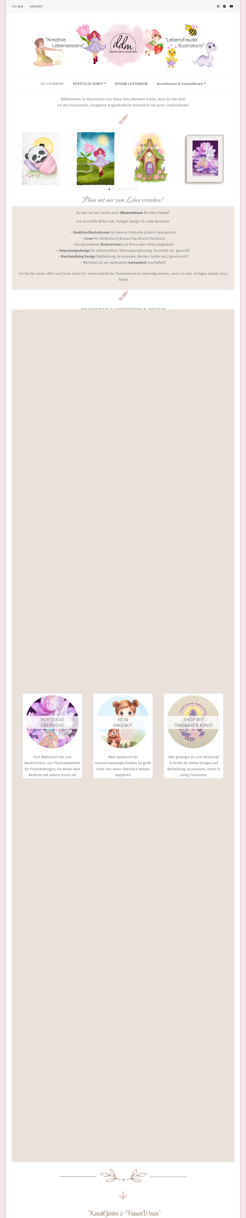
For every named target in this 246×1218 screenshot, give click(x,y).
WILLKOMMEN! (52, 84)
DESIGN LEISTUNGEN (131, 84)
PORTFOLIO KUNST (88, 84)
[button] (18, 158)
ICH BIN (17, 6)
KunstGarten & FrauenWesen (180, 84)
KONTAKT (36, 6)
